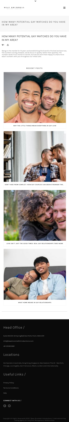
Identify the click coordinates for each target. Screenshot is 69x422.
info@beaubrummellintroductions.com (18, 341)
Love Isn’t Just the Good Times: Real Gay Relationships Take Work (34, 243)
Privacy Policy (8, 383)
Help (5, 393)
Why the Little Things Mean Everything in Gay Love (34, 126)
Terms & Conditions (11, 388)
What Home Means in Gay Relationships (34, 302)
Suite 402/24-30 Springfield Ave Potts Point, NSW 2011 (23, 336)
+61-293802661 (9, 346)
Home (9, 29)
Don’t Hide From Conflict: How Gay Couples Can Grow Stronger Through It (35, 184)
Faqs (15, 29)
